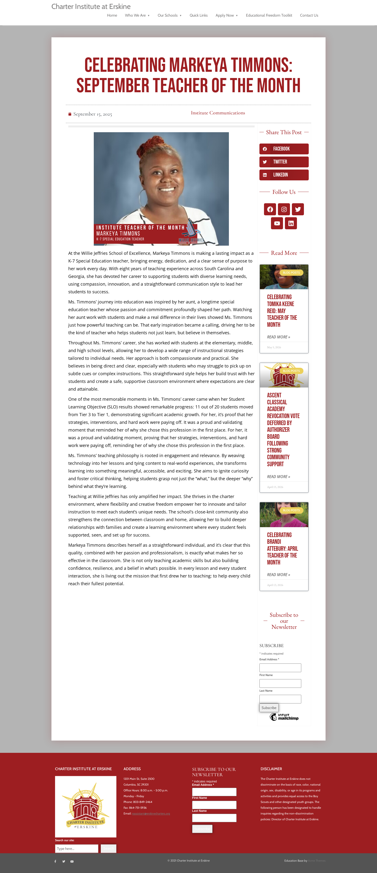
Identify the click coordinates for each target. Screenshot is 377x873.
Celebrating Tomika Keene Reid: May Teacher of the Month (282, 311)
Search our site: (64, 846)
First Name (266, 675)
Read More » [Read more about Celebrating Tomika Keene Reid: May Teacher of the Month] (278, 336)
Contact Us (309, 15)
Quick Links (199, 15)
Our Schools (168, 15)
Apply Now (225, 15)
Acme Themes (317, 860)
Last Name (265, 690)
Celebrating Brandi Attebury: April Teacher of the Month (282, 549)
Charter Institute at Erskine (91, 6)
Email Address (269, 659)
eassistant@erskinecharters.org (151, 819)
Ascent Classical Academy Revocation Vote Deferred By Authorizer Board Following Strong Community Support (283, 430)
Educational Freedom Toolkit (269, 15)
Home (112, 15)
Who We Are (135, 15)
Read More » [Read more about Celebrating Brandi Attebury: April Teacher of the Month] (278, 574)
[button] (284, 149)
